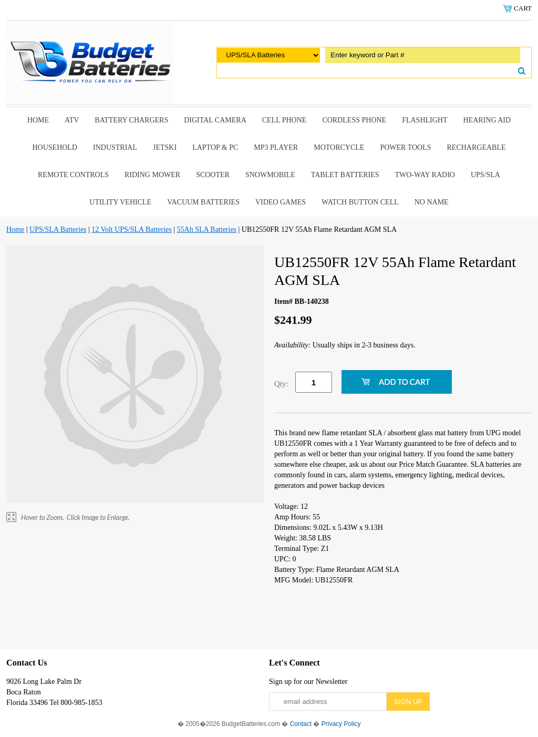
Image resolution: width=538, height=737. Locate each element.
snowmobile (270, 175)
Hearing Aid (487, 120)
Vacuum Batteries (203, 202)
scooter (213, 175)
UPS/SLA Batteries (58, 229)
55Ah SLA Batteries (207, 229)
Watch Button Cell (360, 202)
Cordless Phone (354, 120)
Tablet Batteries (345, 175)
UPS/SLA (485, 175)
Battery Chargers (131, 120)
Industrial (115, 147)
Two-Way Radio (424, 175)
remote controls (73, 175)
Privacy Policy (341, 724)
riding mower (152, 175)
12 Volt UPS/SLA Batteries (131, 229)
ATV (72, 120)
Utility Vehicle (120, 202)
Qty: (281, 384)
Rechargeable (476, 147)
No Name (432, 202)
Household (54, 147)
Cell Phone (284, 120)
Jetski (165, 147)
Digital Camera (215, 120)
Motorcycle (339, 147)
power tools (405, 147)
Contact (301, 724)
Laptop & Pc (215, 147)
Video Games (280, 202)
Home (38, 120)
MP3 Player (276, 147)
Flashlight (424, 120)
